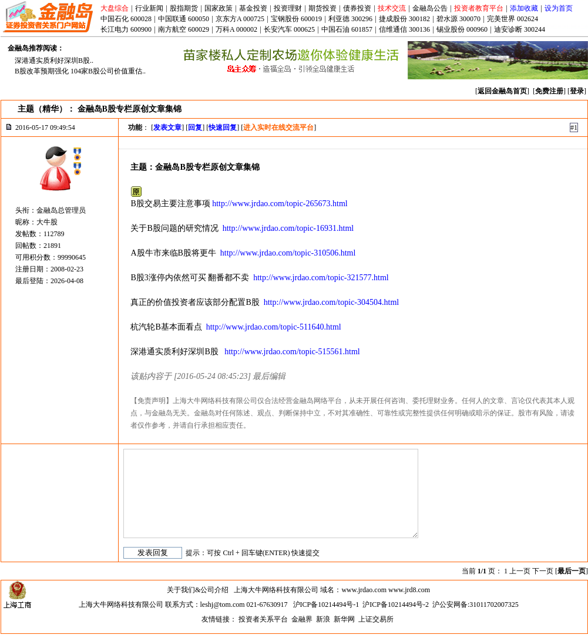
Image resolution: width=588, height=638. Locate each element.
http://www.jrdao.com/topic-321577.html (320, 277)
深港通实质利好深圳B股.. (54, 60)
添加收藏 (524, 8)
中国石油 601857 (346, 29)
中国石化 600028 (126, 19)
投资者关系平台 (263, 619)
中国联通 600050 (183, 19)
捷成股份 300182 (404, 19)
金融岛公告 (430, 8)
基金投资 (253, 8)
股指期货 (184, 8)
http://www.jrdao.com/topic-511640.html (273, 327)
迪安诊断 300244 (519, 29)
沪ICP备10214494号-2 (395, 604)
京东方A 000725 (240, 19)
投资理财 (288, 8)
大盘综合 (114, 8)
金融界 (302, 619)
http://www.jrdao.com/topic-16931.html (288, 228)
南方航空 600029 (183, 29)
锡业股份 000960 (462, 29)
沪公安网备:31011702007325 (475, 604)
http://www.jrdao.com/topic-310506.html (287, 253)
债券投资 (357, 8)
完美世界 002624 (512, 19)
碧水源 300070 (458, 19)
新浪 (323, 619)
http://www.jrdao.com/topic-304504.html (331, 302)
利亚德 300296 (350, 19)
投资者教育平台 (478, 8)
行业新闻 (149, 8)
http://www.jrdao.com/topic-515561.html (291, 351)
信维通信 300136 (404, 29)
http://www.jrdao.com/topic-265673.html (279, 203)
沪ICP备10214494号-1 (326, 604)
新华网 (344, 619)
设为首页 (559, 8)
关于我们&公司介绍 (198, 590)
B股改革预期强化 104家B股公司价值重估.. (80, 71)
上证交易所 (376, 619)
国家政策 (218, 8)
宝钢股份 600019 (296, 19)
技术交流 (392, 8)
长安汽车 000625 (289, 29)
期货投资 (322, 8)
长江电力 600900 (126, 29)
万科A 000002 (236, 29)
